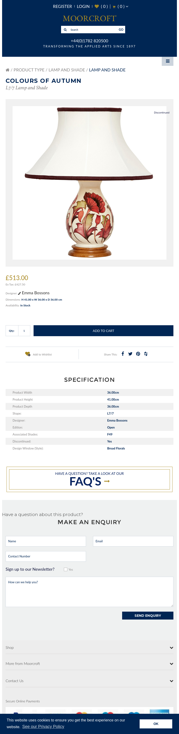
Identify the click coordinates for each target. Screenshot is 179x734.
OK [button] (155, 724)
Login (83, 6)
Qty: (11, 330)
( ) (101, 6)
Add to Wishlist (38, 354)
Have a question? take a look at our (89, 479)
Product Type (29, 69)
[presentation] (41, 621)
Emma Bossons (33, 292)
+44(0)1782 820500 (89, 40)
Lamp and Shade (66, 69)
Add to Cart (103, 331)
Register (62, 6)
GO (121, 29)
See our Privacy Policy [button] (43, 726)
